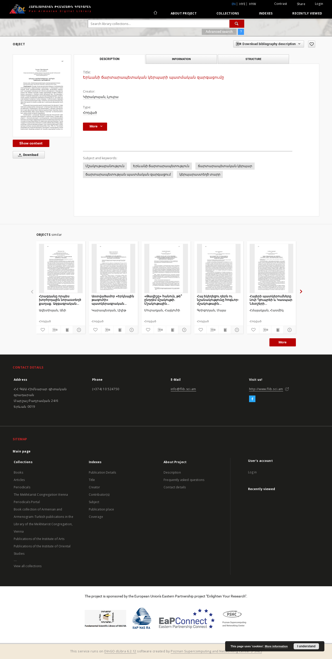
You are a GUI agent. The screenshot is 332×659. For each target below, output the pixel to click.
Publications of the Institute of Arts (39, 539)
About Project (184, 13)
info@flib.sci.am (183, 389)
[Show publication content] (67, 330)
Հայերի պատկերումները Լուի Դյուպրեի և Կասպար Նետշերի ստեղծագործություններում (271, 299)
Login (319, 4)
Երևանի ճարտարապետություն (161, 166)
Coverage (96, 517)
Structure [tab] (253, 59)
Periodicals (22, 487)
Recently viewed (307, 13)
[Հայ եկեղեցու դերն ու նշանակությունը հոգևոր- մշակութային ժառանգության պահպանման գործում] (218, 268)
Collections (227, 13)
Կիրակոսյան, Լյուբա (101, 97)
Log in (252, 472)
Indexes (266, 13)
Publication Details (102, 472)
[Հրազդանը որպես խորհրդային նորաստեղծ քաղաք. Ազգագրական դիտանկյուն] (60, 268)
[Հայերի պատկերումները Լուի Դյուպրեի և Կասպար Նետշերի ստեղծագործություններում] (271, 268)
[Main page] (155, 13)
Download (27, 154)
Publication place (101, 509)
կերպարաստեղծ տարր (199, 174)
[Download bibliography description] (55, 330)
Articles (19, 480)
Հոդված (90, 112)
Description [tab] (109, 59)
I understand (306, 646)
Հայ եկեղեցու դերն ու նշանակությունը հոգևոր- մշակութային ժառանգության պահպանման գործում (218, 299)
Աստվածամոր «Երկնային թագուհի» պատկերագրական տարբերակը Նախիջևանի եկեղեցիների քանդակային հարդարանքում (113, 299)
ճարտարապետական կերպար (225, 166)
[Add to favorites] (311, 44)
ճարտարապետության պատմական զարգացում (128, 174)
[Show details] (78, 330)
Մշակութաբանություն (104, 166)
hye (242, 4)
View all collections (27, 566)
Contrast (280, 4)
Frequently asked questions (184, 480)
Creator (94, 487)
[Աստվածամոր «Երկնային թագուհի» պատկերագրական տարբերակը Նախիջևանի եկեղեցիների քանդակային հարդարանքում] (113, 268)
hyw (252, 4)
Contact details (175, 487)
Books (18, 472)
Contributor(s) (99, 494)
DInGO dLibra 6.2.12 (120, 651)
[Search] (236, 24)
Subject (94, 502)
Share (301, 4)
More (283, 342)
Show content (31, 143)
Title (92, 480)
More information (276, 646)
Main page (22, 451)
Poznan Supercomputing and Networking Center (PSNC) (216, 651)
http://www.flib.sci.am (266, 389)
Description (172, 472)
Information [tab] (181, 59)
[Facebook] (252, 399)
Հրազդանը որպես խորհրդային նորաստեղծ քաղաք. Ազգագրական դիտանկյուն (60, 299)
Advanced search (219, 32)
